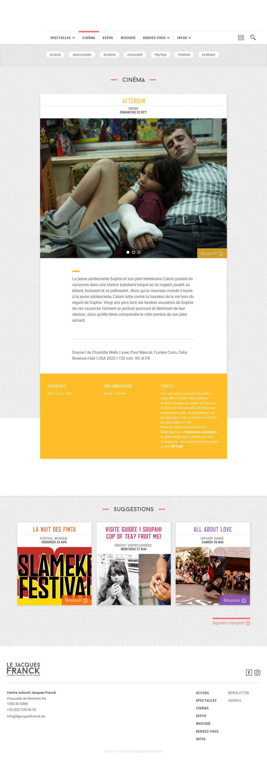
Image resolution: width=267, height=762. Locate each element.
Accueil (203, 692)
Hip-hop (160, 54)
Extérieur (209, 54)
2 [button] (133, 252)
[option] (133, 185)
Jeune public (82, 54)
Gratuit (55, 54)
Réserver (212, 253)
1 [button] (128, 252)
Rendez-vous (207, 731)
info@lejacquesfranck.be (26, 716)
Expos (108, 37)
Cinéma (88, 37)
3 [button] (139, 252)
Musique (128, 37)
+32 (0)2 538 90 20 (21, 709)
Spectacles (206, 700)
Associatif (135, 54)
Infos (201, 739)
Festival (184, 54)
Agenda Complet (231, 623)
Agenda (234, 700)
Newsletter (238, 692)
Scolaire (109, 54)
